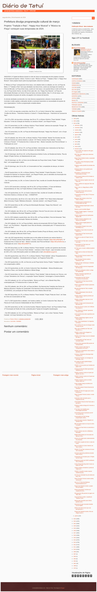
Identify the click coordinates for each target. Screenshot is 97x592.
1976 (74, 568)
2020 (74, 525)
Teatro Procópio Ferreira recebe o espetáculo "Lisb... (83, 260)
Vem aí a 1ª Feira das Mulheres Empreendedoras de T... (82, 483)
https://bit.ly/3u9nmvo (57, 241)
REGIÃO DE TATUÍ (76, 107)
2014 (74, 540)
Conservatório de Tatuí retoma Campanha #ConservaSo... (82, 278)
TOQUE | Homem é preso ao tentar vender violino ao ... (83, 380)
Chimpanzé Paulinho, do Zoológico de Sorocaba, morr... (84, 358)
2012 (74, 544)
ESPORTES (75, 96)
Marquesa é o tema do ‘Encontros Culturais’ (86, 50)
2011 (74, 547)
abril (76, 144)
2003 (74, 558)
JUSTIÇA (74, 98)
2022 (74, 521)
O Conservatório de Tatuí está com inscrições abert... (83, 340)
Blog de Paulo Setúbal (79, 48)
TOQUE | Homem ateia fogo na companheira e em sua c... (82, 347)
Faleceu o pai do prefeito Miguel (82, 209)
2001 (74, 563)
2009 (74, 551)
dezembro (77, 125)
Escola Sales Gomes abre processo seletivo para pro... (83, 191)
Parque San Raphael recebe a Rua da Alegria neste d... (84, 512)
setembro (77, 132)
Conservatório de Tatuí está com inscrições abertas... (82, 245)
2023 (74, 518)
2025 (74, 121)
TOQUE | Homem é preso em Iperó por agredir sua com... (84, 373)
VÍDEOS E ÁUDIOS (76, 111)
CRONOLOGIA (75, 85)
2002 (74, 561)
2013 (74, 542)
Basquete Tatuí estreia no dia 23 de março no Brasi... (83, 199)
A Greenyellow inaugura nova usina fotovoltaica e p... (83, 227)
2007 (74, 554)
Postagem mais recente (10, 375)
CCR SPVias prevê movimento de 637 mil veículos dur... (84, 413)
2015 (74, 537)
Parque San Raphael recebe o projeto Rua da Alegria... (84, 486)
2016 (74, 535)
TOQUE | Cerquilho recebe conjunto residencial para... (83, 472)
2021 (74, 523)
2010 (74, 549)
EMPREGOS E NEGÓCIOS (78, 94)
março (76, 146)
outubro (77, 130)
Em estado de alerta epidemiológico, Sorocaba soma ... (83, 362)
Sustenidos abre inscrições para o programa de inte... (83, 398)
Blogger (63, 588)
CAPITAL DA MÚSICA (77, 81)
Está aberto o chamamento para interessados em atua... (82, 173)
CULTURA (12, 321)
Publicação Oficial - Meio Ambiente (82, 26)
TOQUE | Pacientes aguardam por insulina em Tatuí (83, 274)
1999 (74, 565)
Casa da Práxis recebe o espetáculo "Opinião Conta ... (83, 497)
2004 (74, 556)
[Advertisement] (22, 381)
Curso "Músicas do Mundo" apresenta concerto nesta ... (84, 311)
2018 (74, 530)
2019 (74, 528)
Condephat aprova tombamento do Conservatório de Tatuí (83, 202)
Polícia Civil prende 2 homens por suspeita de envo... (83, 490)
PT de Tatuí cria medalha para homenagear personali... (82, 410)
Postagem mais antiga (60, 375)
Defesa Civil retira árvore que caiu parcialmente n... (83, 508)
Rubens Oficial (14, 319)
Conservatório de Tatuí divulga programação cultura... (82, 417)
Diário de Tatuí (22, 6)
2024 (74, 123)
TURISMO (18, 321)
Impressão (76, 64)
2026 (74, 118)
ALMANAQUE (75, 78)
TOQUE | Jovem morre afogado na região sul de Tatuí (83, 333)
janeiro (76, 515)
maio (76, 141)
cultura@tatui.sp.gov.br (50, 252)
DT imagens (75, 91)
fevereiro (77, 148)
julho (76, 137)
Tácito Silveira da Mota (79, 62)
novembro (77, 127)
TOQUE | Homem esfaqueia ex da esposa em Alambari (83, 219)
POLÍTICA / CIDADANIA (78, 102)
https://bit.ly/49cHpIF (56, 239)
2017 (74, 533)
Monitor (73, 100)
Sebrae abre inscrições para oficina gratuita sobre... (83, 501)
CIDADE (74, 83)
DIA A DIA (74, 89)
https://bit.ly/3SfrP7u (24, 243)
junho (76, 139)
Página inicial (35, 375)
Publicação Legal (76, 104)
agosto (76, 134)
